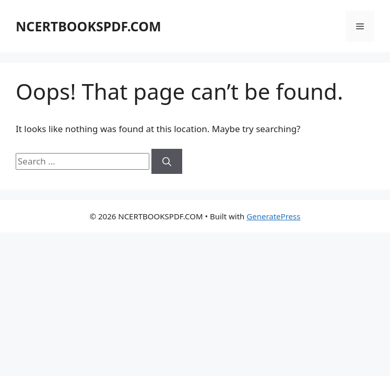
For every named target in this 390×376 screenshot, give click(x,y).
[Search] (166, 161)
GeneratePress (273, 216)
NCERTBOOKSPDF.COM (88, 26)
